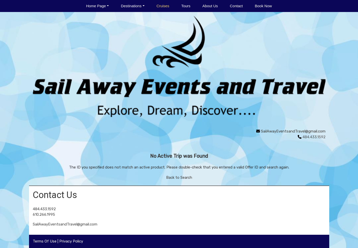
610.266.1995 (44, 214)
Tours (185, 6)
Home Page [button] (96, 6)
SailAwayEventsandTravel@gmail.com (293, 131)
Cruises (163, 6)
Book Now (263, 6)
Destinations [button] (131, 6)
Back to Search (179, 177)
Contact (236, 6)
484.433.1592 (44, 209)
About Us (210, 6)
